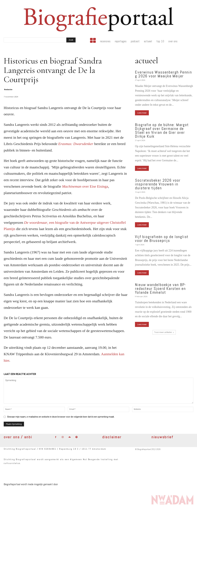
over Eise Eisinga (85, 186)
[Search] (71, 40)
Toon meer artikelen (164, 332)
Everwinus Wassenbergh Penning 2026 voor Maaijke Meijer (163, 74)
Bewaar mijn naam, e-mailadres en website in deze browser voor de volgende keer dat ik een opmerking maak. (61, 417)
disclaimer (111, 437)
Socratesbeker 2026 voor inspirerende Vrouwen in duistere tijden (157, 184)
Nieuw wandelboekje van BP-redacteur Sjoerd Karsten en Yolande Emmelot (160, 288)
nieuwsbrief (162, 437)
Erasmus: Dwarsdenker (75, 144)
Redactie (8, 89)
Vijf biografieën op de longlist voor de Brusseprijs (161, 238)
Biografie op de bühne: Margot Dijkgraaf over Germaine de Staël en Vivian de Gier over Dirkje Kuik (162, 130)
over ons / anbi (18, 437)
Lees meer (142, 113)
